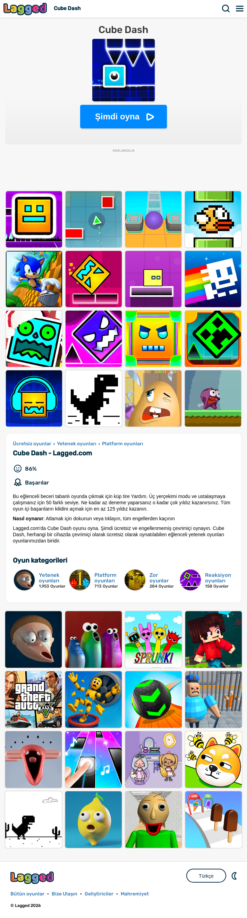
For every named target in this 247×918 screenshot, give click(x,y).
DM (235, 876)
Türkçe (206, 876)
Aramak (226, 8)
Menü (240, 8)
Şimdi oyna (117, 116)
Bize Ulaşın (64, 894)
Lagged (26, 9)
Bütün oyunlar (27, 894)
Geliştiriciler (99, 894)
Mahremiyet (135, 894)
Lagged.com (33, 877)
